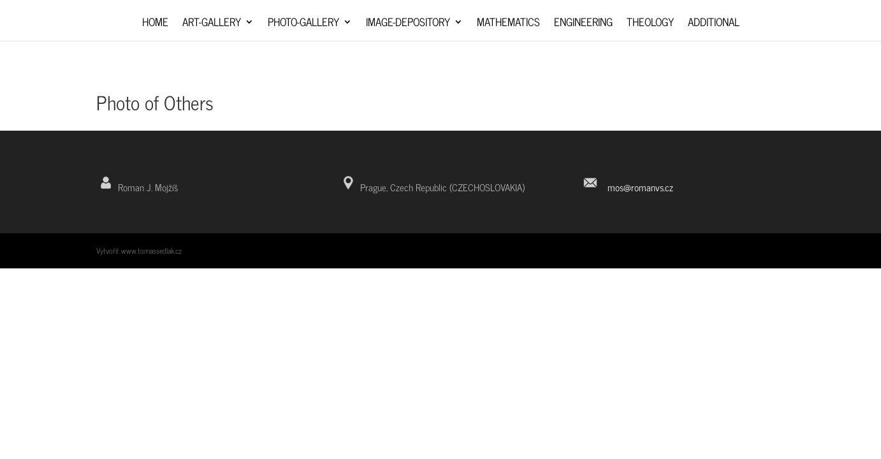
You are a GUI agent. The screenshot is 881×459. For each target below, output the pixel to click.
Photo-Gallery (303, 24)
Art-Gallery (211, 24)
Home (155, 24)
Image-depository (408, 24)
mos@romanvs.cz (640, 187)
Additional (713, 24)
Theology (650, 24)
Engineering (583, 24)
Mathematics (508, 24)
